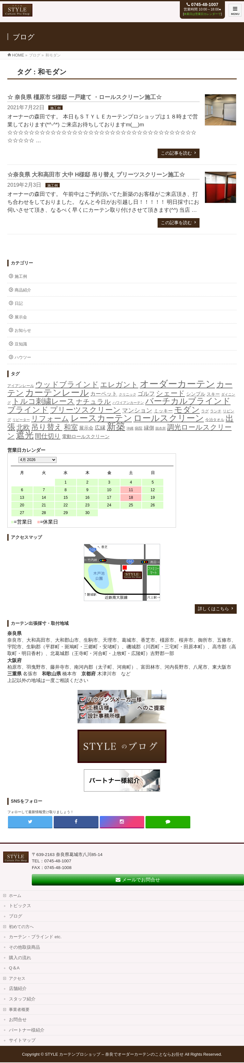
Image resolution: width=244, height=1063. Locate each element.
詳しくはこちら (213, 608)
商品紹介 (23, 290)
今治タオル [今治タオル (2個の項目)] (214, 420)
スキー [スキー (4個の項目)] (213, 394)
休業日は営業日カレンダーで (202, 14)
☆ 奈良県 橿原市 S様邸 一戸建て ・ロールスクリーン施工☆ (84, 97)
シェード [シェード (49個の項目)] (170, 393)
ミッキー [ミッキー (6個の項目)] (163, 410)
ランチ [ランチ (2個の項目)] (215, 411)
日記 (19, 303)
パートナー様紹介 (26, 1030)
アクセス (17, 978)
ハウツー (23, 357)
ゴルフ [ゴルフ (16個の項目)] (146, 393)
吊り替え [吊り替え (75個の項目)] (46, 427)
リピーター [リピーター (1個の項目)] (21, 420)
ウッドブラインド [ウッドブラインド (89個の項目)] (67, 384)
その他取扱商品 (24, 947)
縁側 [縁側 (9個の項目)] (149, 428)
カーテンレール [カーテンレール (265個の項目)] (57, 392)
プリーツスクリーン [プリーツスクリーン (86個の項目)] (85, 409)
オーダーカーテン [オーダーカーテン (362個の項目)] (177, 383)
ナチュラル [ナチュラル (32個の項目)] (93, 401)
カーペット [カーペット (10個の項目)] (103, 394)
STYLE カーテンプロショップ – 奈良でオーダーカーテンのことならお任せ (114, 1054)
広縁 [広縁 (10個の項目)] (100, 428)
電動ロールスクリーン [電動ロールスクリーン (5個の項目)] (86, 436)
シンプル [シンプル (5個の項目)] (195, 394)
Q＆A (14, 968)
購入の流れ (20, 957)
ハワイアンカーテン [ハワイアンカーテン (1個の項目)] (128, 402)
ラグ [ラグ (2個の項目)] (205, 411)
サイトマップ (22, 1040)
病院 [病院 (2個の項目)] (138, 428)
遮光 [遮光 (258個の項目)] (25, 435)
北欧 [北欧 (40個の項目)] (23, 427)
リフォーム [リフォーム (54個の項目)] (50, 419)
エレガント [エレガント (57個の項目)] (119, 384)
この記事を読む (176, 153)
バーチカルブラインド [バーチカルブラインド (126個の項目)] (188, 401)
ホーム (15, 895)
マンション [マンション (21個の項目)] (137, 410)
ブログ (15, 916)
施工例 (55, 108)
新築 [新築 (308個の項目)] (116, 426)
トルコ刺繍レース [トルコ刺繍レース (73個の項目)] (43, 401)
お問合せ (18, 1019)
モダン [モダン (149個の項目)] (187, 409)
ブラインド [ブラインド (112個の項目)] (28, 409)
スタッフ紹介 (22, 999)
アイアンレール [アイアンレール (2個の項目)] (20, 386)
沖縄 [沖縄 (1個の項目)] (129, 428)
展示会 (21, 317)
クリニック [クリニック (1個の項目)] (127, 394)
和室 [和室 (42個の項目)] (71, 427)
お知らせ (23, 330)
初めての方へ (21, 926)
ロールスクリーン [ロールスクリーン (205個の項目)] (168, 418)
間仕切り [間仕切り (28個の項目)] (47, 435)
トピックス (20, 905)
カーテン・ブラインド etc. (35, 936)
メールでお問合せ (138, 879)
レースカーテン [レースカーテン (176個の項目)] (101, 418)
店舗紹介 (18, 988)
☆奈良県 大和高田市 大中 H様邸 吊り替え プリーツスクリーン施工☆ (96, 174)
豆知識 (21, 344)
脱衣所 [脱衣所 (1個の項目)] (160, 428)
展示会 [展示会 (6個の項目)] (86, 428)
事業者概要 (19, 1009)
